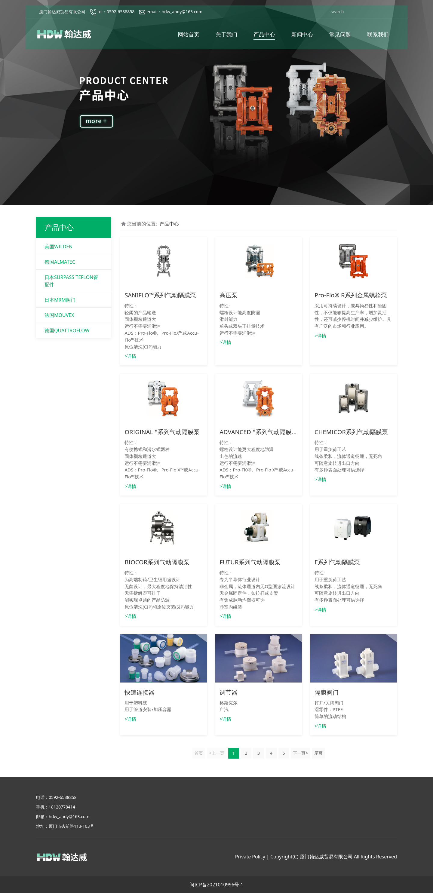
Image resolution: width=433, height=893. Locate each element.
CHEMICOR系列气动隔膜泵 (351, 432)
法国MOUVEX (59, 315)
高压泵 (229, 295)
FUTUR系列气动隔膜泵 (250, 562)
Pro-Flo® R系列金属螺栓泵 (351, 295)
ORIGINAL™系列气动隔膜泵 (162, 432)
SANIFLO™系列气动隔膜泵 (160, 295)
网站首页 (188, 36)
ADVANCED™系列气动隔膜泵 (259, 432)
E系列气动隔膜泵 (337, 562)
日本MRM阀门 (60, 299)
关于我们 (226, 36)
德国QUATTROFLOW (67, 330)
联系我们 (378, 36)
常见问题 (340, 36)
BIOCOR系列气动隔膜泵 (156, 562)
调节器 (229, 692)
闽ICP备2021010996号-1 (216, 884)
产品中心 (264, 36)
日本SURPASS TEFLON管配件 (71, 281)
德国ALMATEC (60, 262)
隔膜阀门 (327, 692)
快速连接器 (139, 692)
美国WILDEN (58, 246)
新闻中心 (302, 36)
